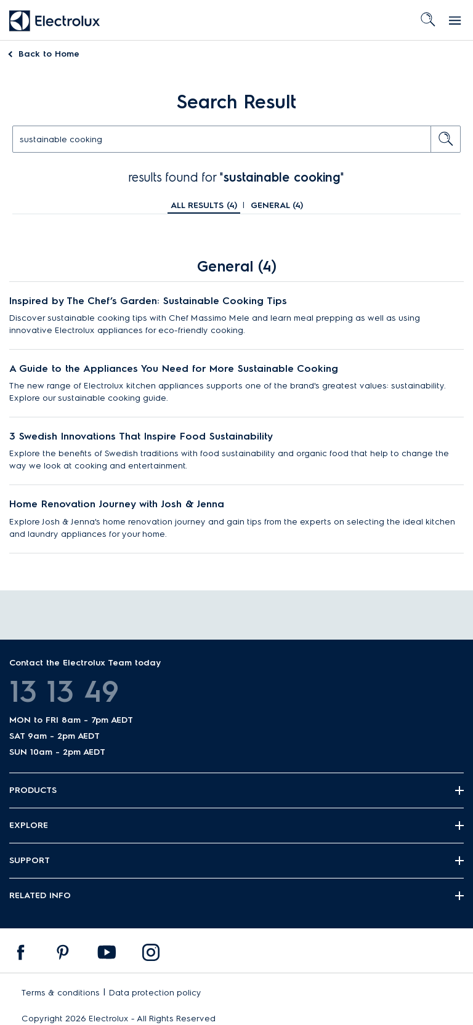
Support (29, 860)
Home (48, 54)
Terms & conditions (61, 992)
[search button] (446, 139)
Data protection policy (155, 992)
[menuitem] (21, 955)
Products (33, 790)
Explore (28, 825)
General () (277, 205)
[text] (236, 139)
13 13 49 (64, 691)
